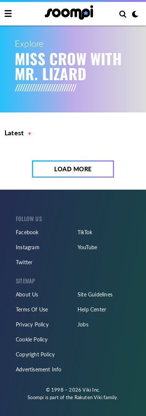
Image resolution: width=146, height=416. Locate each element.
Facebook (27, 232)
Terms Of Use (32, 309)
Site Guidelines (95, 294)
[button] (18, 132)
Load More (73, 168)
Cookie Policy (32, 339)
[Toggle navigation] (8, 14)
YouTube (87, 247)
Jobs (83, 324)
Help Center (92, 309)
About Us (27, 294)
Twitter (24, 262)
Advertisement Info (39, 369)
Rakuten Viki (88, 397)
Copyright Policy (35, 354)
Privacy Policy (32, 324)
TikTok (85, 232)
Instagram (28, 247)
